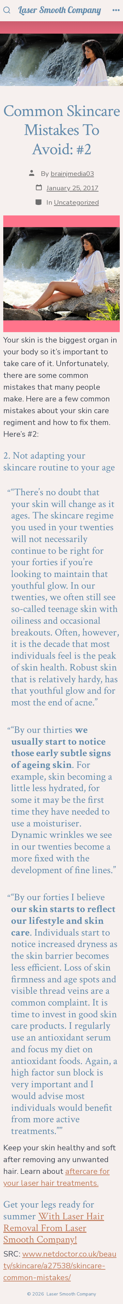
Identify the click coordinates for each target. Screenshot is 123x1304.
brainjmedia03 (72, 173)
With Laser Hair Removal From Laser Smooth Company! (53, 1228)
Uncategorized (76, 202)
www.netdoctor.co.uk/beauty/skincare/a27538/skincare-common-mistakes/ (59, 1266)
